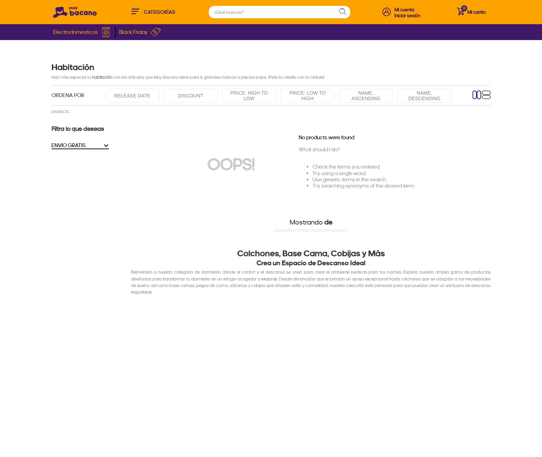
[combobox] (279, 12)
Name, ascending (366, 95)
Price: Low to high (307, 95)
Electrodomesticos (82, 32)
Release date (132, 95)
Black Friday (140, 32)
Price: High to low (249, 95)
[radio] (477, 96)
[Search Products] (346, 12)
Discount (190, 95)
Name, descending (424, 95)
